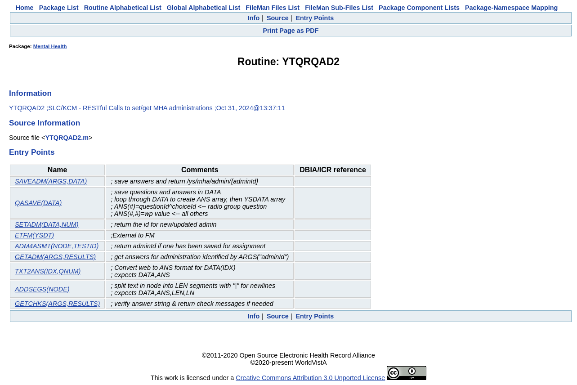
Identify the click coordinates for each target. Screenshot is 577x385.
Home (25, 7)
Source (278, 18)
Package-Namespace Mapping (511, 7)
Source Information (44, 122)
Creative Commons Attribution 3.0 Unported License (310, 377)
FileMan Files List (273, 7)
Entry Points (314, 18)
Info (253, 18)
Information (30, 93)
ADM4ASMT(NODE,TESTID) (56, 246)
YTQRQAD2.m (67, 137)
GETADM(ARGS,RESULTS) (55, 256)
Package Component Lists (419, 7)
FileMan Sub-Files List (339, 7)
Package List (59, 7)
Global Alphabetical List (203, 7)
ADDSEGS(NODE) (42, 289)
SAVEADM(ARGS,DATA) (51, 181)
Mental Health (50, 46)
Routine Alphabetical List (122, 7)
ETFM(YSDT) (34, 235)
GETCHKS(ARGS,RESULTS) (57, 303)
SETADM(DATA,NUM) (47, 224)
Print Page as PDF (291, 30)
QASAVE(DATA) (38, 202)
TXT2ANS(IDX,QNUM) (48, 271)
